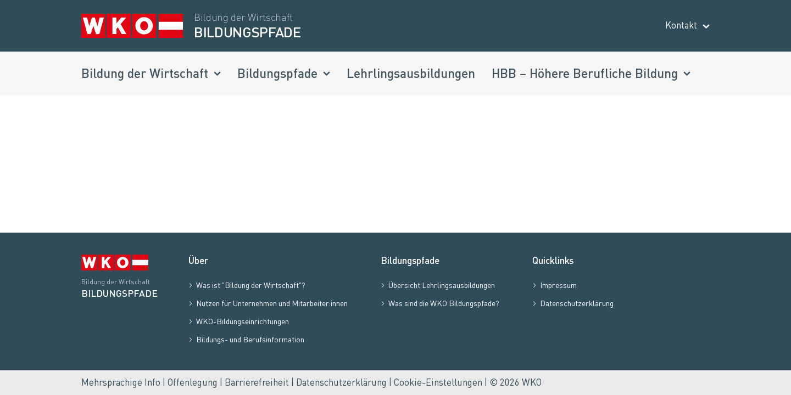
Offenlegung (193, 382)
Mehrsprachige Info (120, 382)
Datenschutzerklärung (341, 382)
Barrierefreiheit (257, 382)
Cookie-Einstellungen (438, 382)
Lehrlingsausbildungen (411, 73)
